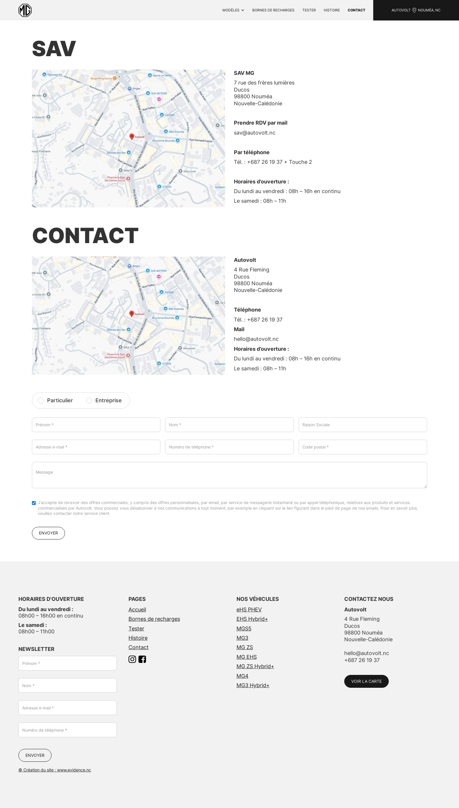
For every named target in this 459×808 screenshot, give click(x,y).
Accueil (137, 609)
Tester (309, 10)
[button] (233, 10)
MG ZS (245, 647)
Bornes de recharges (154, 619)
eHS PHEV (249, 609)
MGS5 (244, 628)
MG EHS (247, 657)
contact (356, 10)
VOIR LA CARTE (366, 681)
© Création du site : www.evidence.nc (54, 769)
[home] (25, 10)
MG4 (243, 676)
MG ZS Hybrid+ (255, 666)
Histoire (332, 10)
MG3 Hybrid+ (253, 685)
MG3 (242, 638)
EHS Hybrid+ (252, 619)
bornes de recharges (273, 10)
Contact (139, 647)
